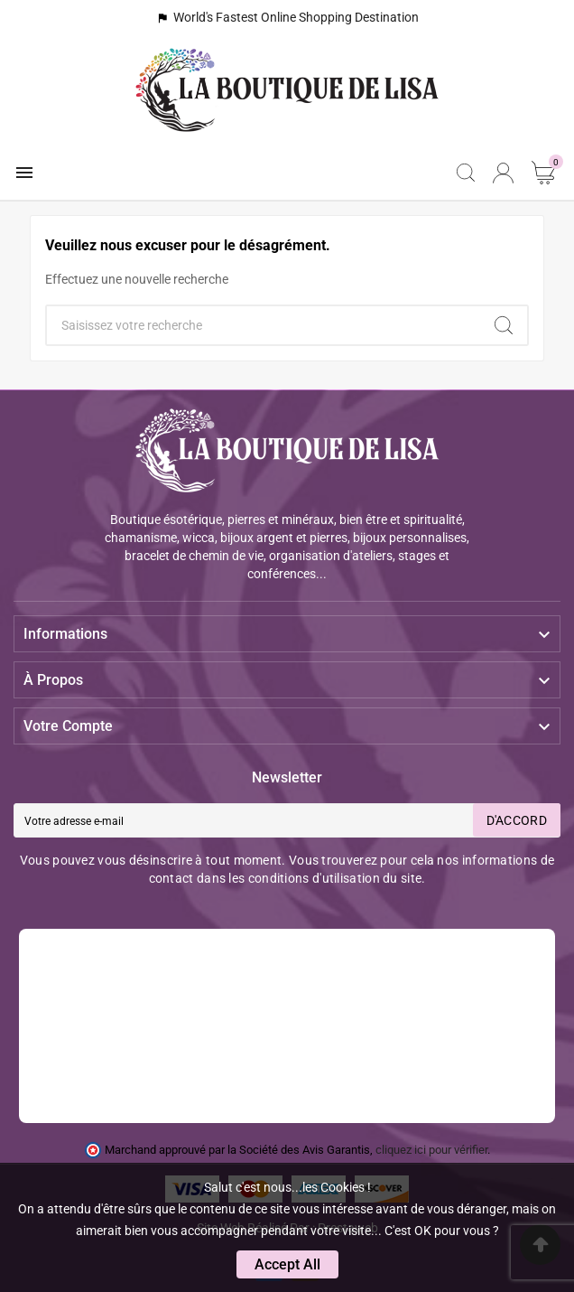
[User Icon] (503, 173)
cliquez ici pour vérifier (431, 1149)
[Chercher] (263, 325)
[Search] (504, 325)
